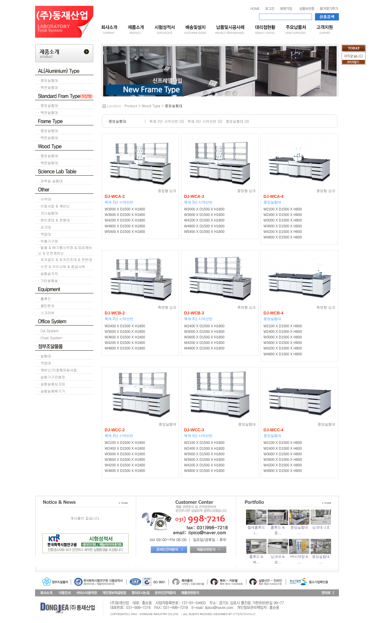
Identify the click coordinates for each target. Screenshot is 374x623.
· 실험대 (44, 355)
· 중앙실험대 (48, 80)
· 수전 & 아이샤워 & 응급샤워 (61, 266)
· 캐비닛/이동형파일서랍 (57, 369)
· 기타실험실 (48, 280)
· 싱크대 (44, 226)
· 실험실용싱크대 (51, 383)
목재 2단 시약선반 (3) (166, 121)
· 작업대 (44, 233)
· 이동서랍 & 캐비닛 (54, 205)
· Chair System (50, 337)
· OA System (48, 330)
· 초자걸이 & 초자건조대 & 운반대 (65, 259)
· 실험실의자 (48, 273)
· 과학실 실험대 (50, 180)
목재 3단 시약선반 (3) (205, 121)
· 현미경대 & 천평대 (54, 219)
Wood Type (151, 105)
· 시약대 (44, 198)
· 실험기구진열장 (51, 376)
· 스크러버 (46, 312)
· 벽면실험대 (48, 87)
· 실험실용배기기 (51, 390)
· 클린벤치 (46, 305)
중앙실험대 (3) (237, 121)
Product (130, 105)
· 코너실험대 (48, 212)
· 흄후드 (44, 298)
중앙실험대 (173, 105)
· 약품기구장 (48, 240)
